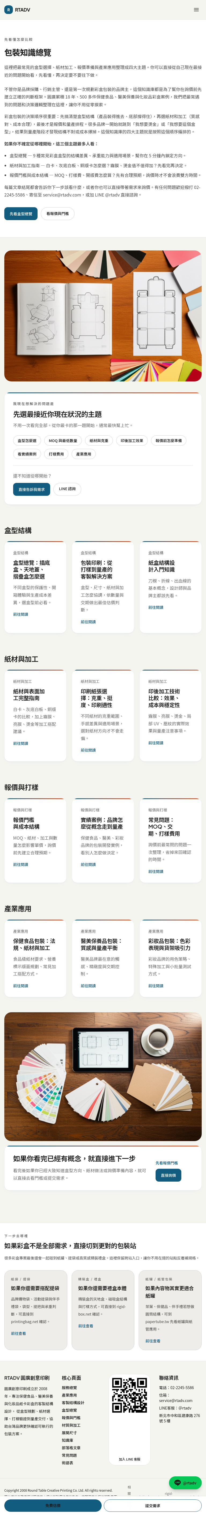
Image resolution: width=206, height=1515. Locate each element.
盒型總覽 (69, 1410)
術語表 (67, 1462)
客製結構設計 (73, 1402)
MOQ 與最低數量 (63, 440)
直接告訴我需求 (32, 489)
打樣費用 (56, 454)
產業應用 (83, 454)
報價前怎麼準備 (169, 440)
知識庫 (67, 1440)
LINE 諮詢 (67, 488)
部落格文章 (71, 1447)
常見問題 (69, 1455)
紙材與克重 (99, 440)
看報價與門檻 (57, 213)
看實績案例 (27, 454)
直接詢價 (168, 1175)
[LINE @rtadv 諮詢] (185, 1482)
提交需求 (152, 1505)
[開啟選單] (196, 9)
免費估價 (53, 1505)
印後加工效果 (132, 440)
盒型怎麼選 (27, 440)
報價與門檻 (71, 1417)
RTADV (17, 9)
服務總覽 (69, 1387)
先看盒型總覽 (21, 213)
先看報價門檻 (167, 1163)
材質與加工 (71, 1425)
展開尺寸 (69, 1432)
